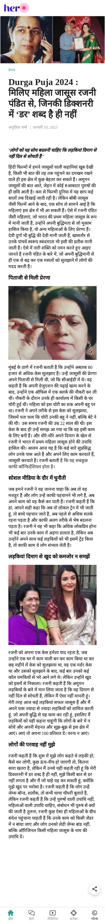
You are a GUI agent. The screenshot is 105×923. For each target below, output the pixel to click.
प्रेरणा (11, 70)
